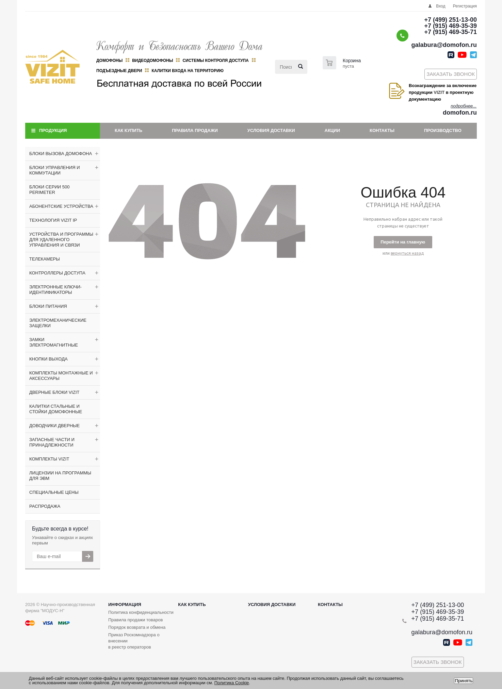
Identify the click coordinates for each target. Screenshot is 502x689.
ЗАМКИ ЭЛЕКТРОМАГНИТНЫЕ (53, 342)
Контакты (382, 130)
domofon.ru (460, 112)
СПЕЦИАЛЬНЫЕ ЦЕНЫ (54, 492)
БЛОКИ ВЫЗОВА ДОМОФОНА (60, 153)
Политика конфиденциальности (141, 612)
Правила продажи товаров (135, 619)
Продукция (53, 130)
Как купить (128, 130)
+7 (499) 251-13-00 (450, 20)
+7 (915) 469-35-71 (450, 32)
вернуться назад (407, 253)
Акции (332, 130)
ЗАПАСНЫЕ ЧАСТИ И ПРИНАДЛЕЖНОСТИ (52, 442)
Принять (463, 680)
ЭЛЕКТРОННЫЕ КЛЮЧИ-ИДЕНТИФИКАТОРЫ (55, 289)
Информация (124, 604)
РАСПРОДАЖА (44, 506)
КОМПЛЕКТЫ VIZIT (49, 458)
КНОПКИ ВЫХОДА (48, 359)
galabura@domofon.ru (444, 45)
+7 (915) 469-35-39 (450, 26)
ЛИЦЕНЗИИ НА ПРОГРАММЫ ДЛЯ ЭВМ (60, 475)
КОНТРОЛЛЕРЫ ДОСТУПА (57, 272)
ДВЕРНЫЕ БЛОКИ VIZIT (54, 392)
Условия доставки (271, 130)
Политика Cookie (231, 682)
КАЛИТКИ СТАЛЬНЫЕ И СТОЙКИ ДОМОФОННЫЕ (55, 409)
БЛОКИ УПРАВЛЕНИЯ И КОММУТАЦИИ (54, 170)
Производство (442, 130)
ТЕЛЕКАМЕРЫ (44, 259)
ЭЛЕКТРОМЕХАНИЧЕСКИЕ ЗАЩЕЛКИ (57, 323)
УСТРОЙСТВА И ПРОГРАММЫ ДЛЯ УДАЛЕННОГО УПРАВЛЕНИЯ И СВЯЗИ (61, 240)
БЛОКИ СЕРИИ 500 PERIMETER (49, 189)
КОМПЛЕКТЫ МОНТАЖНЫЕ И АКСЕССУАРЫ (61, 375)
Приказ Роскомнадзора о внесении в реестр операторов (134, 641)
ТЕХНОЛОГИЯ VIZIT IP (53, 220)
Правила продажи (195, 130)
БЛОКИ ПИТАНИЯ (48, 306)
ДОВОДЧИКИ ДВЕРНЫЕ (54, 425)
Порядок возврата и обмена (136, 627)
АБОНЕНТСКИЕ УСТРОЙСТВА (61, 206)
